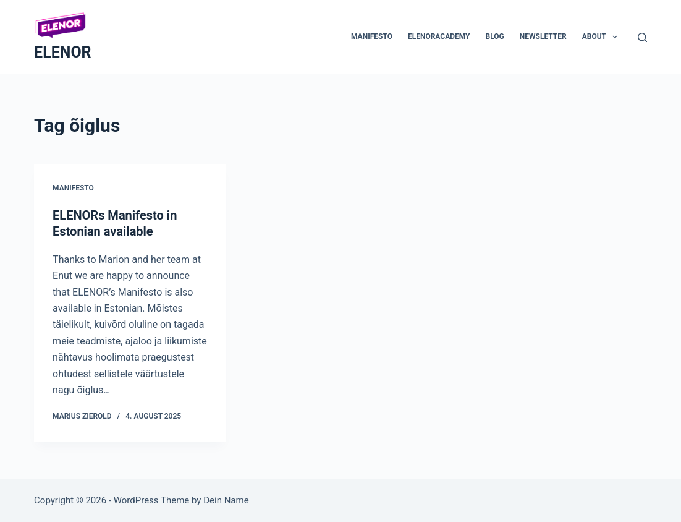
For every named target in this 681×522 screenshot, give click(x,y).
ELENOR (62, 52)
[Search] (642, 37)
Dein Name (225, 500)
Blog (495, 36)
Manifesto (371, 36)
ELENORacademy (439, 36)
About (602, 37)
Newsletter (543, 36)
